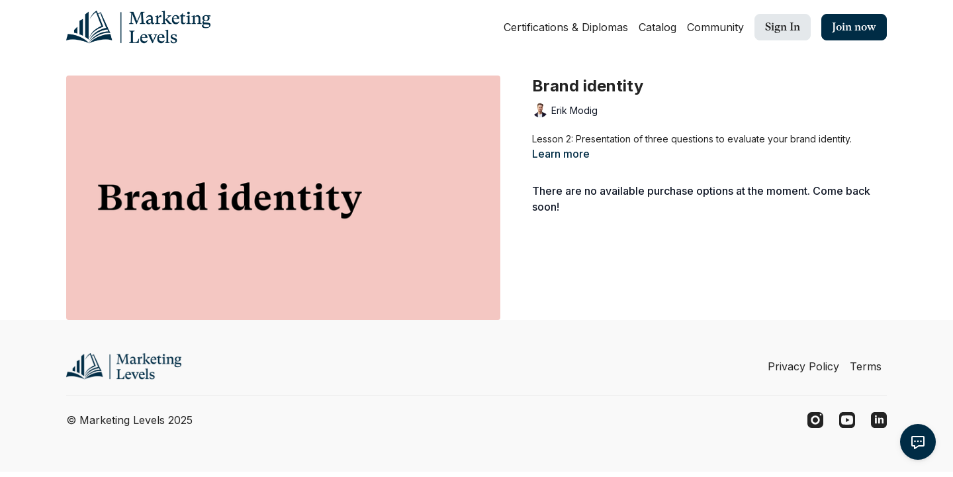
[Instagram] (815, 420)
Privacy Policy (803, 366)
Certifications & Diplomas (566, 27)
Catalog (657, 27)
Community (715, 27)
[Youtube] (847, 420)
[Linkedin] (879, 420)
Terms (866, 366)
